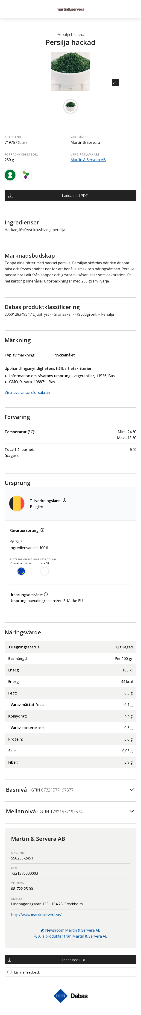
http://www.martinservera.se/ (36, 914)
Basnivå (39, 789)
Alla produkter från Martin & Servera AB (73, 936)
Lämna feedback (27, 972)
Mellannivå (44, 811)
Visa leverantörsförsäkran (27, 392)
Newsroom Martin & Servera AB (72, 930)
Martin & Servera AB (88, 159)
